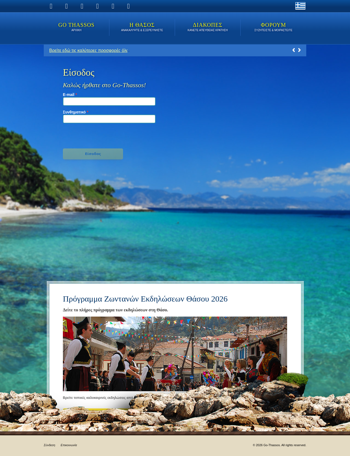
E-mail (70, 94)
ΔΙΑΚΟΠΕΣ (207, 27)
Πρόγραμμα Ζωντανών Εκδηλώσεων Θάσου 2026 (145, 298)
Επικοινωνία (69, 445)
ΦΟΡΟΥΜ (273, 27)
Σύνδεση (49, 445)
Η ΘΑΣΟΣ (142, 27)
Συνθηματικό (75, 112)
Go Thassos (76, 27)
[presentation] (93, 135)
